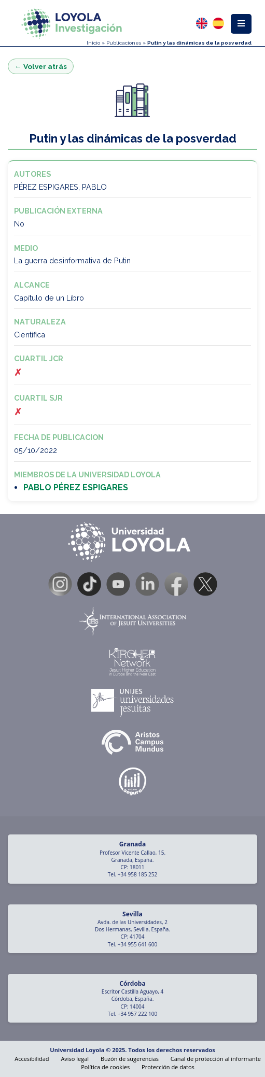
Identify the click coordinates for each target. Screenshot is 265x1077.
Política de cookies (105, 1067)
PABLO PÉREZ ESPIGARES (75, 487)
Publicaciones (123, 43)
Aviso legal (75, 1058)
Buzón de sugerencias (130, 1058)
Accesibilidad (32, 1058)
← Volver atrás (41, 66)
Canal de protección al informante (216, 1058)
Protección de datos (168, 1067)
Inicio (93, 43)
